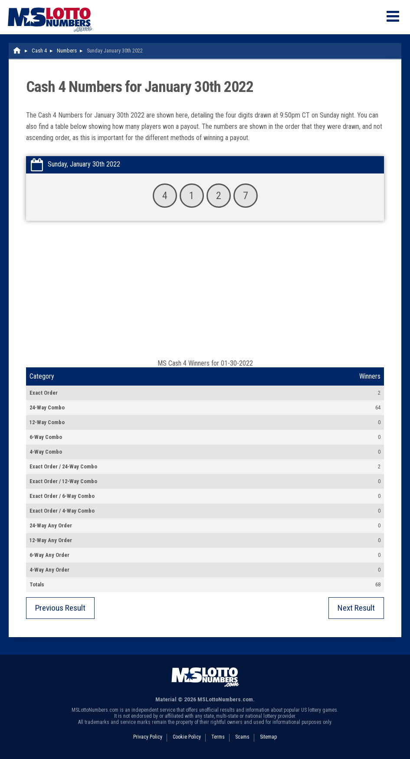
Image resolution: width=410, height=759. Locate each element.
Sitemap (268, 737)
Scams (242, 737)
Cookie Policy (187, 737)
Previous (60, 608)
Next (356, 608)
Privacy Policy (147, 737)
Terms (218, 737)
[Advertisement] (205, 294)
